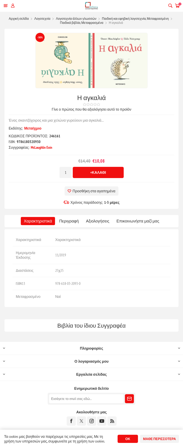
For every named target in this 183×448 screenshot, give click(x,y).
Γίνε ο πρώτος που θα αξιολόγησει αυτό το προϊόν (91, 109)
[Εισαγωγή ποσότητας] (66, 172)
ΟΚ (127, 439)
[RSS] (112, 421)
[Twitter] (81, 421)
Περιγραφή (69, 221)
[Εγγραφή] (86, 398)
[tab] (38, 221)
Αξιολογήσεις (97, 221)
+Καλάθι (98, 172)
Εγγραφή (129, 398)
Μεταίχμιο (33, 128)
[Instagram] (91, 421)
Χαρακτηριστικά (38, 221)
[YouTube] (101, 421)
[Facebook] (71, 421)
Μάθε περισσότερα (159, 439)
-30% (40, 37)
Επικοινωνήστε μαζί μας (137, 221)
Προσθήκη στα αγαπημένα (94, 191)
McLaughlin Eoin (41, 147)
